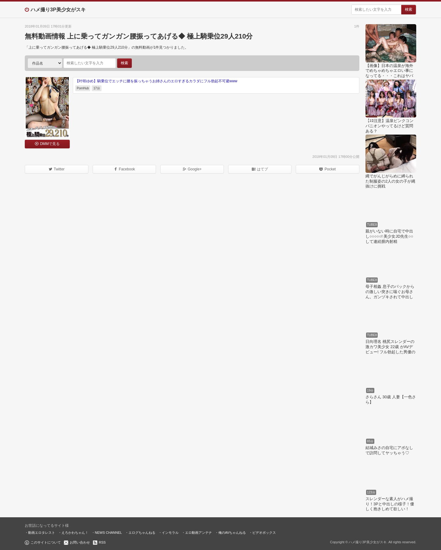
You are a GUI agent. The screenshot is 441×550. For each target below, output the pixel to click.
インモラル (170, 532)
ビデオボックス (264, 532)
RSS (102, 542)
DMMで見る (50, 144)
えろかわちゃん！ (74, 532)
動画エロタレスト (41, 532)
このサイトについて (46, 542)
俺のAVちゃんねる (232, 532)
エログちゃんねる (141, 532)
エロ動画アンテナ (198, 532)
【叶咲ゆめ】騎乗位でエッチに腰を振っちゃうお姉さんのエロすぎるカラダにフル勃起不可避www (156, 81)
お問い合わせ (80, 542)
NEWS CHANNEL (108, 532)
